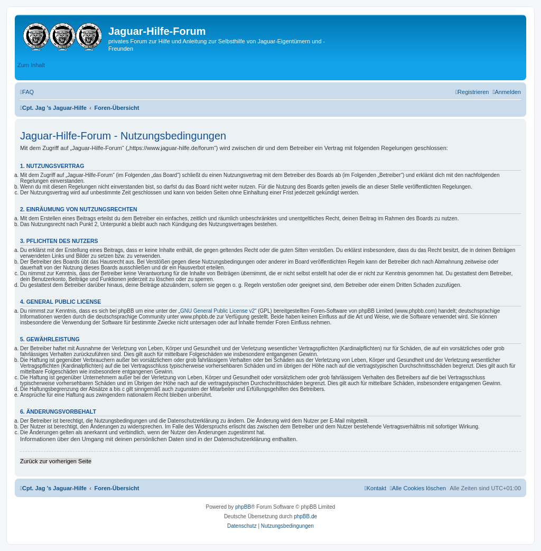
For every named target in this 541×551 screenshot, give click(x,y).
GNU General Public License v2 (217, 311)
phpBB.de (305, 516)
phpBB (243, 507)
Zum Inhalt (31, 65)
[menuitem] (27, 92)
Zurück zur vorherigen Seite (55, 461)
